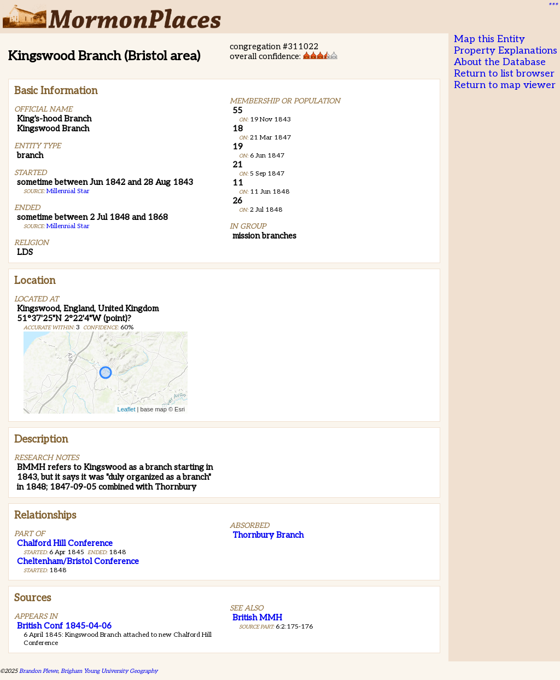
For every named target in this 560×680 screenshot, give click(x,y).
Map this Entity (489, 39)
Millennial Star (68, 191)
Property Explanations (505, 50)
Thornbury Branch (268, 535)
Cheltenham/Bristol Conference (78, 561)
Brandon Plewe (38, 671)
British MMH (257, 618)
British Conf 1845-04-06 (64, 626)
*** (552, 6)
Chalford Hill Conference (65, 543)
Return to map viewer (505, 85)
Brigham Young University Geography (109, 671)
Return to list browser (504, 73)
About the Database (500, 62)
